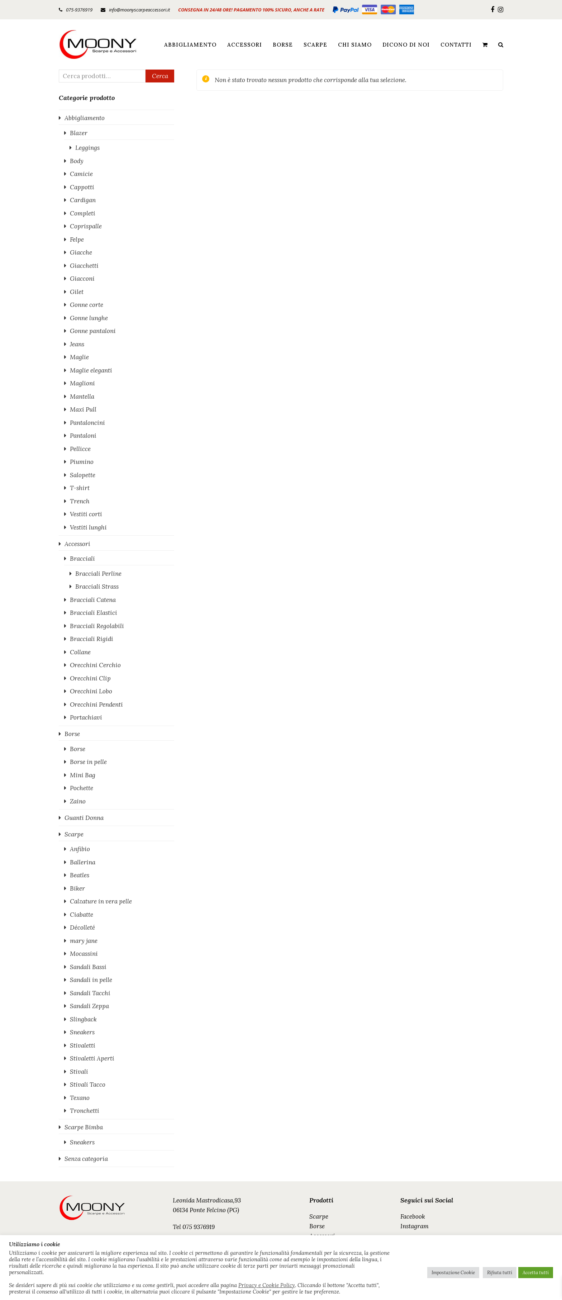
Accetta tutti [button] (536, 1273)
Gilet (77, 292)
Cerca (160, 76)
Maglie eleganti (91, 370)
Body (77, 161)
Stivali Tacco (87, 1084)
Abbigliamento (85, 118)
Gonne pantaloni (93, 331)
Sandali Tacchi (90, 993)
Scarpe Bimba (84, 1127)
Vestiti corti (86, 514)
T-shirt (80, 488)
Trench (80, 501)
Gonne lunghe (89, 318)
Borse (72, 734)
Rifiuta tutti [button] (499, 1273)
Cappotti (82, 187)
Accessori (77, 544)
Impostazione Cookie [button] (453, 1273)
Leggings (87, 148)
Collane (80, 652)
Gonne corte (86, 305)
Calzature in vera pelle (101, 901)
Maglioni (82, 383)
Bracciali (82, 559)
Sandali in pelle (91, 980)
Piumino (82, 462)
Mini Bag (82, 775)
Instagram (414, 1226)
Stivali (79, 1072)
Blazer (78, 133)
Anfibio (80, 849)
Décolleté (82, 927)
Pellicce (80, 449)
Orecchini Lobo (91, 691)
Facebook (412, 1216)
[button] (485, 44)
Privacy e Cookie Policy (266, 1285)
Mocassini (84, 954)
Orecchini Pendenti (96, 704)
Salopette (82, 475)
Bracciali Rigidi (91, 639)
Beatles (79, 875)
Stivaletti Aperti (92, 1058)
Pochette (81, 788)
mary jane (83, 941)
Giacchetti (84, 266)
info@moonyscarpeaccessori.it (139, 9)
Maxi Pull (83, 409)
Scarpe (74, 834)
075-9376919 (79, 9)
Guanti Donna (84, 818)
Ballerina (82, 862)
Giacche (81, 252)
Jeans (77, 344)
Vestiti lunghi (88, 527)
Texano (80, 1098)
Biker (77, 888)
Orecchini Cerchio (95, 665)
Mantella (82, 396)
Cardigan (83, 200)
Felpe (77, 239)
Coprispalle (86, 226)
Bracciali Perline (98, 574)
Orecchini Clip (90, 678)
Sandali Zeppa (89, 1006)
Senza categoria (86, 1159)
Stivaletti (82, 1045)
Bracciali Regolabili (97, 626)
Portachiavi (86, 717)
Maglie (79, 357)
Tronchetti (84, 1111)
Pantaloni (83, 436)
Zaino (78, 801)
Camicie (81, 174)
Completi (82, 213)
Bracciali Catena (93, 600)
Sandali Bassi (88, 967)
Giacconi (82, 279)
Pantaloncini (87, 423)
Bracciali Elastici (93, 613)
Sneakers (82, 1032)
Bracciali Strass (97, 586)
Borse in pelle (88, 762)
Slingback (83, 1019)
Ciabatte (81, 915)
